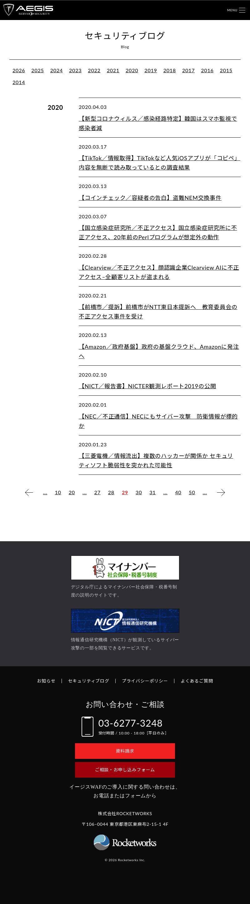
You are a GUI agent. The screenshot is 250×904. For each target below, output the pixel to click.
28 (111, 492)
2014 (18, 82)
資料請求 (125, 751)
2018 (169, 70)
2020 (132, 70)
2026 (18, 70)
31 (152, 492)
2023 (75, 70)
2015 (226, 70)
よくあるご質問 (197, 680)
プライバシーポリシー (145, 680)
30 (139, 492)
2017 (188, 70)
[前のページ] (29, 492)
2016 (207, 70)
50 (192, 492)
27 (97, 492)
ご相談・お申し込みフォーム (125, 769)
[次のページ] (221, 492)
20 (72, 492)
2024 (56, 70)
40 (178, 492)
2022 (94, 70)
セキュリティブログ (88, 680)
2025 (37, 70)
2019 (150, 70)
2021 (113, 70)
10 (58, 492)
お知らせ (46, 680)
